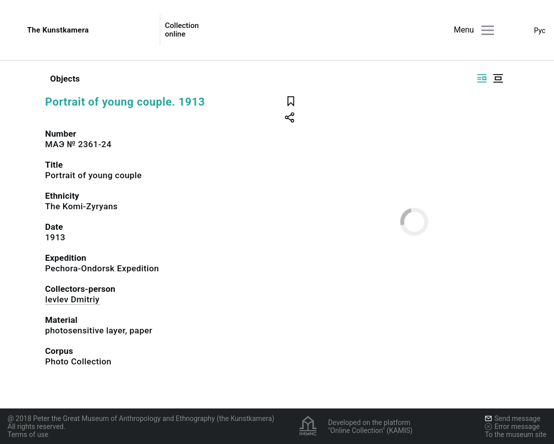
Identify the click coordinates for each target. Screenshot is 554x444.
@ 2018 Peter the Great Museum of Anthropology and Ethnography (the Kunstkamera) (141, 418)
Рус (539, 31)
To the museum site (515, 434)
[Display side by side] (482, 78)
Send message (512, 418)
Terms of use (28, 434)
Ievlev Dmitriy (72, 299)
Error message (512, 426)
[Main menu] (487, 30)
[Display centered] (498, 78)
